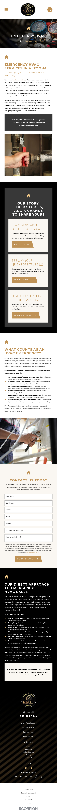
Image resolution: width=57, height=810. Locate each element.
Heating (28, 755)
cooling (22, 80)
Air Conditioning (28, 752)
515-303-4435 (28, 716)
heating (15, 80)
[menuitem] (28, 796)
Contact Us (28, 758)
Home (28, 746)
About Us (28, 749)
